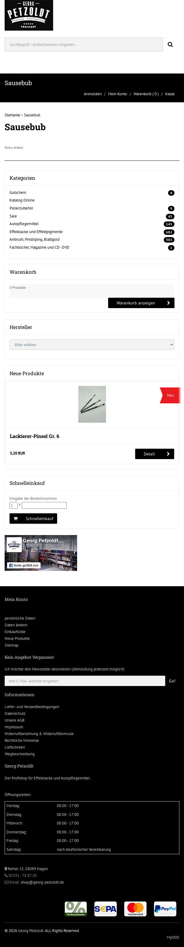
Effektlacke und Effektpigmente (36, 231)
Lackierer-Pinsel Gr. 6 (34, 436)
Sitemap (11, 645)
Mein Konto (117, 93)
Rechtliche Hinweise (22, 740)
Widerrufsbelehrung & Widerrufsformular (39, 733)
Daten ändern (16, 625)
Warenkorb (142, 93)
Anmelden (93, 93)
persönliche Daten (20, 618)
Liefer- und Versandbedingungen (32, 706)
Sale (13, 216)
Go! (172, 681)
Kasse (170, 93)
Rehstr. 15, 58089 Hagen (26, 868)
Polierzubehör (21, 208)
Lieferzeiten (15, 747)
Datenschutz (15, 713)
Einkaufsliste (15, 631)
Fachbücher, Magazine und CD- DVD (39, 247)
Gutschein (18, 192)
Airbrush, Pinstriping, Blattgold (35, 239)
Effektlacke (43, 778)
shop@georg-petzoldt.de (42, 882)
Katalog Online (22, 200)
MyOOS (173, 937)
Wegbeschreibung (20, 753)
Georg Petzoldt (30, 930)
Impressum (14, 727)
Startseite (12, 115)
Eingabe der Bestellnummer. (33, 498)
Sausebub (32, 115)
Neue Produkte (17, 638)
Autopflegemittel (24, 223)
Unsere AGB (15, 720)
